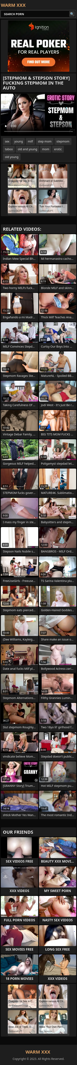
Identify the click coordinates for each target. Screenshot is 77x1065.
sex (7, 141)
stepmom (62, 141)
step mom (45, 141)
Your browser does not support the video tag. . (38, 115)
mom (45, 149)
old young (11, 157)
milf (30, 141)
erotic (58, 149)
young (18, 141)
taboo (9, 149)
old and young (27, 149)
